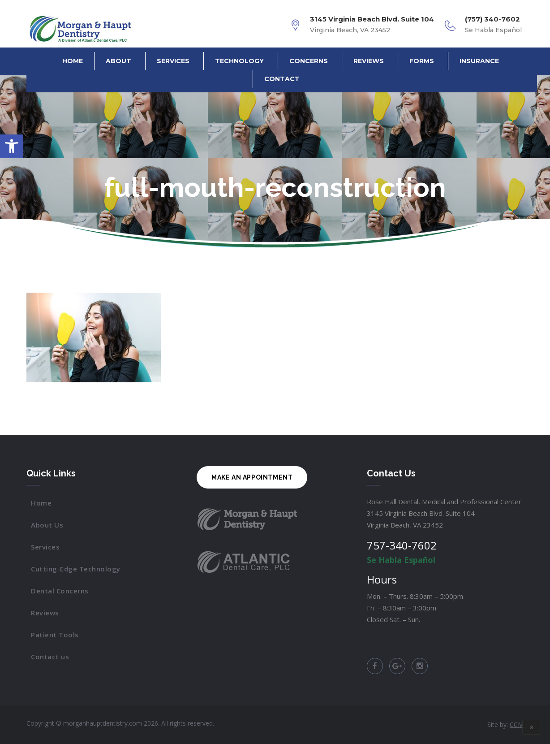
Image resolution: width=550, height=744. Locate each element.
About (118, 61)
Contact (282, 79)
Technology (239, 61)
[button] (11, 146)
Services (173, 61)
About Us (47, 524)
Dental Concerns (60, 590)
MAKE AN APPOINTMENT (251, 477)
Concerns (308, 61)
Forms (421, 61)
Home (72, 61)
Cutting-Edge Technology (75, 568)
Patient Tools (55, 634)
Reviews (368, 61)
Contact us (50, 656)
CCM (517, 724)
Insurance (479, 61)
